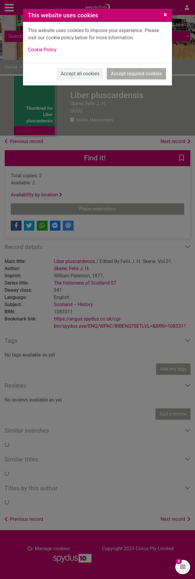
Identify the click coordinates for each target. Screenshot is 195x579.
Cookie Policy (42, 49)
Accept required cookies (136, 73)
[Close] (165, 14)
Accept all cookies (80, 73)
